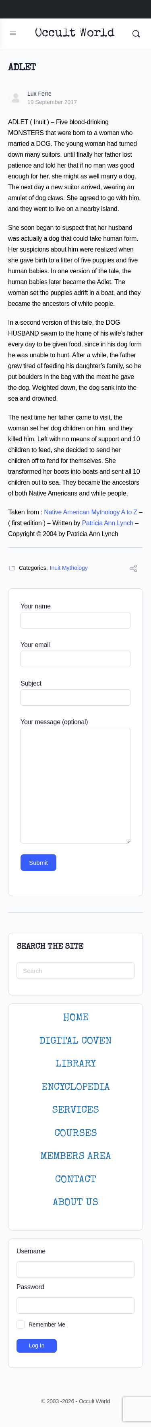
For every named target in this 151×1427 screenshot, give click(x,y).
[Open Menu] (13, 33)
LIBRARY (76, 1064)
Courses (75, 1134)
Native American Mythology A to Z (90, 512)
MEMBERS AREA (75, 1157)
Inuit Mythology (69, 568)
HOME (76, 1018)
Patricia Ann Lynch (107, 523)
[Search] (136, 33)
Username (31, 1251)
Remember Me (47, 1324)
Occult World (75, 34)
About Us (75, 1203)
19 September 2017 (52, 102)
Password (30, 1287)
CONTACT (75, 1180)
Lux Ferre (39, 93)
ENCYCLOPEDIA (75, 1088)
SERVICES (75, 1111)
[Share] (133, 569)
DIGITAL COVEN (75, 1041)
